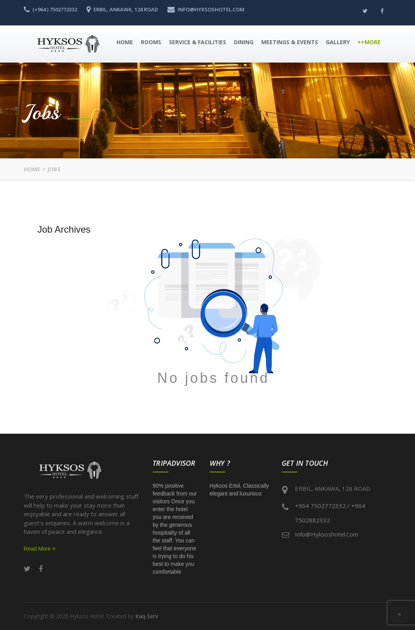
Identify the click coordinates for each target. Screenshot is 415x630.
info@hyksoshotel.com (326, 534)
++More (369, 42)
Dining (243, 42)
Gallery (338, 42)
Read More (40, 549)
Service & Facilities (197, 42)
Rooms (151, 42)
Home (125, 42)
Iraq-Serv (146, 616)
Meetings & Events (289, 42)
